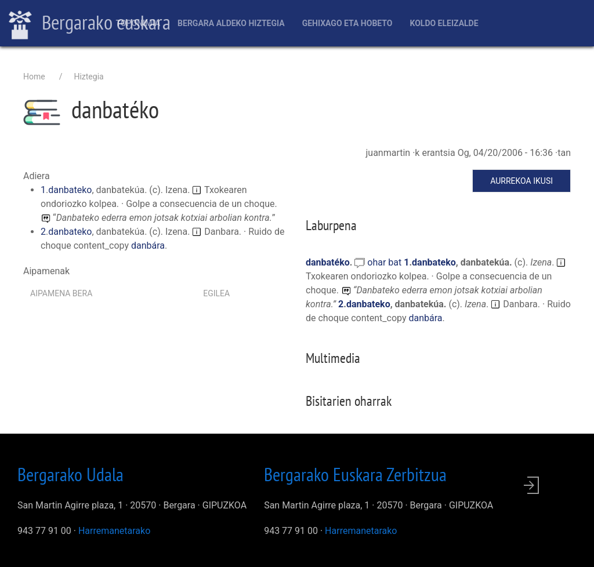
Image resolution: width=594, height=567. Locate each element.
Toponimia (137, 23)
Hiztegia (88, 76)
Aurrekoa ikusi (521, 181)
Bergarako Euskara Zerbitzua (355, 474)
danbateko (70, 189)
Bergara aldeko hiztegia (231, 23)
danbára (148, 245)
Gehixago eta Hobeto (347, 23)
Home (34, 76)
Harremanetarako (114, 530)
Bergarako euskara (90, 24)
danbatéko (328, 262)
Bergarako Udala (70, 474)
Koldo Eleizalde (444, 23)
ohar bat (385, 262)
